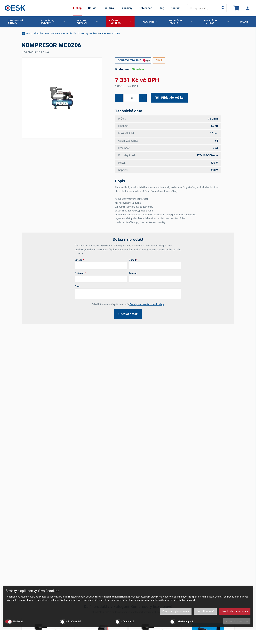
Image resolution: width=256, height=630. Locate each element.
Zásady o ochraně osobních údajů (146, 304)
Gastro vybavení (87, 21)
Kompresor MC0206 (110, 33)
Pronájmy (126, 8)
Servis (92, 8)
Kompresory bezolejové (88, 33)
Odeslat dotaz (128, 314)
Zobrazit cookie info (237, 621)
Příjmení (80, 273)
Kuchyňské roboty (181, 21)
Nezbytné (18, 621)
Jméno (79, 260)
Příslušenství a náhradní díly (63, 33)
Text (77, 286)
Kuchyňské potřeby (216, 21)
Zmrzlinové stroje (15, 21)
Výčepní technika (120, 21)
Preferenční (74, 621)
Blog (161, 8)
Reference (145, 8)
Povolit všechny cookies (235, 611)
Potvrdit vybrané (205, 611)
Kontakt (175, 8)
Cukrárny (108, 8)
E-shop (77, 8)
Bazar (244, 21)
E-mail (133, 260)
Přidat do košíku (169, 97)
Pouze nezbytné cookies (175, 611)
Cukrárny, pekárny (53, 21)
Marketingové (185, 621)
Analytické (128, 621)
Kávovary (150, 21)
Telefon (133, 273)
